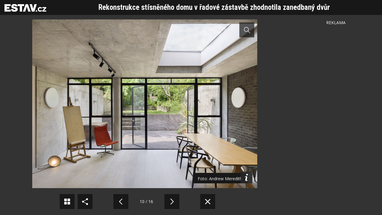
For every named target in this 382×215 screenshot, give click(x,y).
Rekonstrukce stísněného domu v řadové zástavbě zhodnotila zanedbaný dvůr (214, 7)
